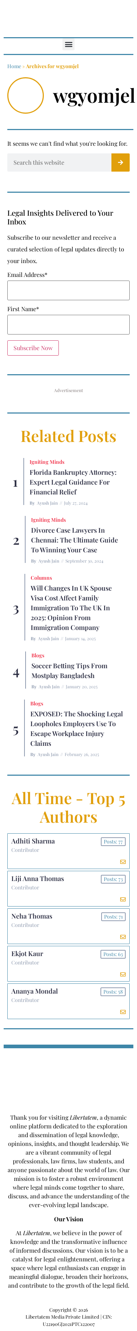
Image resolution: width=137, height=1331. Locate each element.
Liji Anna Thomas (37, 878)
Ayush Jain (47, 503)
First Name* (23, 309)
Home (14, 66)
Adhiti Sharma (33, 841)
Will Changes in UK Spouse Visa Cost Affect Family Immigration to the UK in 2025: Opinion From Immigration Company (71, 608)
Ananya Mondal (34, 991)
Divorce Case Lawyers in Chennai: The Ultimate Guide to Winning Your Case (74, 540)
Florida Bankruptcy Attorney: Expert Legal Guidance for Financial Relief (73, 482)
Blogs (37, 655)
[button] (68, 44)
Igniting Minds (47, 461)
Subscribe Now (33, 348)
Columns (41, 577)
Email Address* (27, 275)
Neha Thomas (31, 916)
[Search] (120, 162)
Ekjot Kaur (27, 953)
